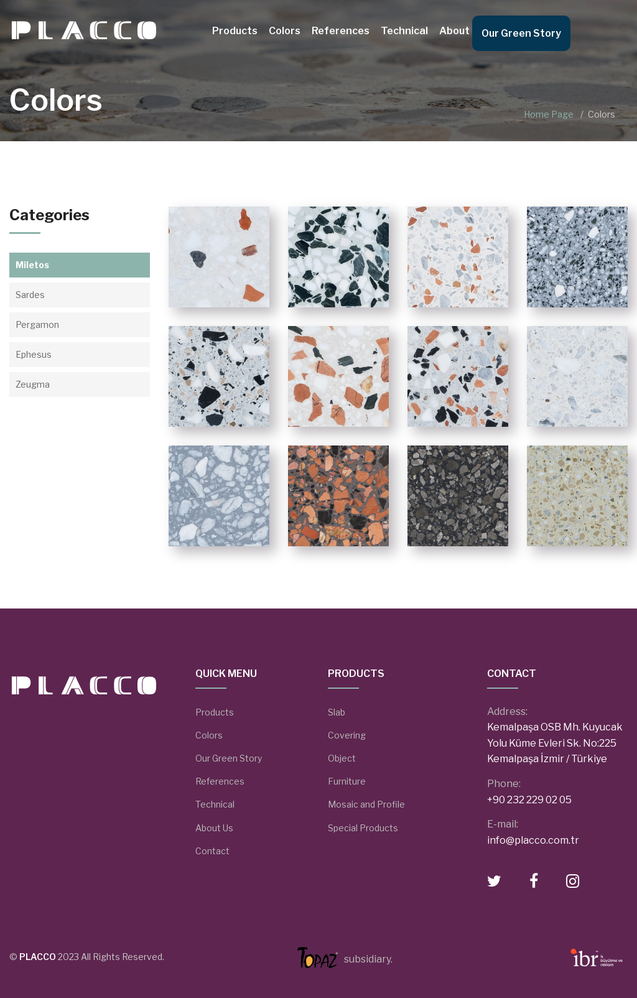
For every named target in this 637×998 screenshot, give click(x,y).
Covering (347, 735)
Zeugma (33, 384)
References (341, 31)
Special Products (363, 828)
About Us (461, 31)
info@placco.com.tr (533, 840)
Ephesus (34, 354)
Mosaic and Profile (366, 804)
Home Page (549, 114)
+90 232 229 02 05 (529, 800)
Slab (336, 712)
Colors (284, 31)
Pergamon (37, 324)
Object (342, 758)
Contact (212, 851)
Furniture (347, 781)
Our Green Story (521, 33)
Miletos (32, 264)
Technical (404, 31)
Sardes (30, 294)
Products (235, 31)
